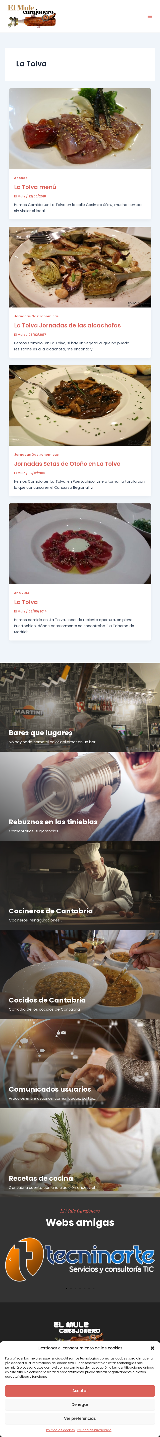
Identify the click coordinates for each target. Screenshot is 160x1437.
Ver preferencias (80, 1418)
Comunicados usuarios (50, 1089)
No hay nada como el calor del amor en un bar (52, 742)
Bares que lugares (41, 732)
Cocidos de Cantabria (47, 1000)
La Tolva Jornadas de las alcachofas (67, 325)
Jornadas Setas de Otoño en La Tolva (67, 464)
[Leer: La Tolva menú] (80, 128)
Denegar (80, 1404)
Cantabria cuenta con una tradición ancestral (52, 1187)
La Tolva (26, 602)
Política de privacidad (94, 1430)
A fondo (21, 178)
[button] (152, 1348)
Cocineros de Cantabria (51, 911)
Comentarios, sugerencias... (35, 831)
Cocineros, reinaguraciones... (35, 920)
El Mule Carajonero (80, 1210)
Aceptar (80, 1390)
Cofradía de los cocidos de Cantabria (44, 1009)
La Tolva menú (35, 187)
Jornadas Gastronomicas (36, 316)
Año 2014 (21, 593)
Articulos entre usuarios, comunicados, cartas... (52, 1098)
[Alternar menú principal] (149, 16)
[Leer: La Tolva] (80, 543)
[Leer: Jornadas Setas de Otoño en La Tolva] (80, 405)
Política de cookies (60, 1430)
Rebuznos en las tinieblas (53, 822)
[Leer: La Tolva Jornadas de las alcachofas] (80, 266)
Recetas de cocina (41, 1178)
